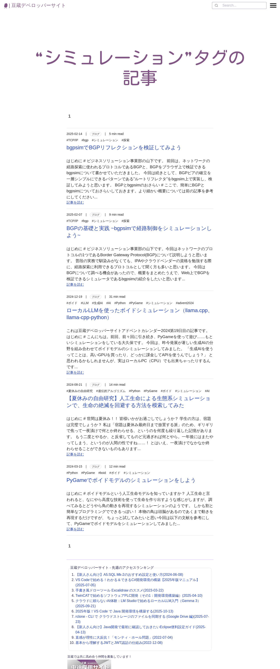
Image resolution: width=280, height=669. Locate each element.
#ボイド (71, 303)
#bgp (85, 140)
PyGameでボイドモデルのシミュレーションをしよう (131, 480)
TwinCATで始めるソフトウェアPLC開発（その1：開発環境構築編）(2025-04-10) (138, 595)
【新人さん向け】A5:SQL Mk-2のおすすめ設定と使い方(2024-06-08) (129, 574)
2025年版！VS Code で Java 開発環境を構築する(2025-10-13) (124, 611)
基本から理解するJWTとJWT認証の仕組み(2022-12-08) (119, 643)
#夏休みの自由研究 (79, 391)
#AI (108, 303)
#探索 (126, 140)
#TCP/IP (72, 140)
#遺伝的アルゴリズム (111, 391)
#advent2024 (185, 303)
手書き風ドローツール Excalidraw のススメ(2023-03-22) (119, 590)
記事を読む (75, 202)
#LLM (85, 303)
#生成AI (97, 303)
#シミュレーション (105, 140)
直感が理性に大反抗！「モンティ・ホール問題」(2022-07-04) (124, 637)
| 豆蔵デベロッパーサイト (35, 5)
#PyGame (136, 303)
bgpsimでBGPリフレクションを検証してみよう (124, 147)
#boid (102, 473)
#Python (120, 303)
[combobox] (239, 5)
